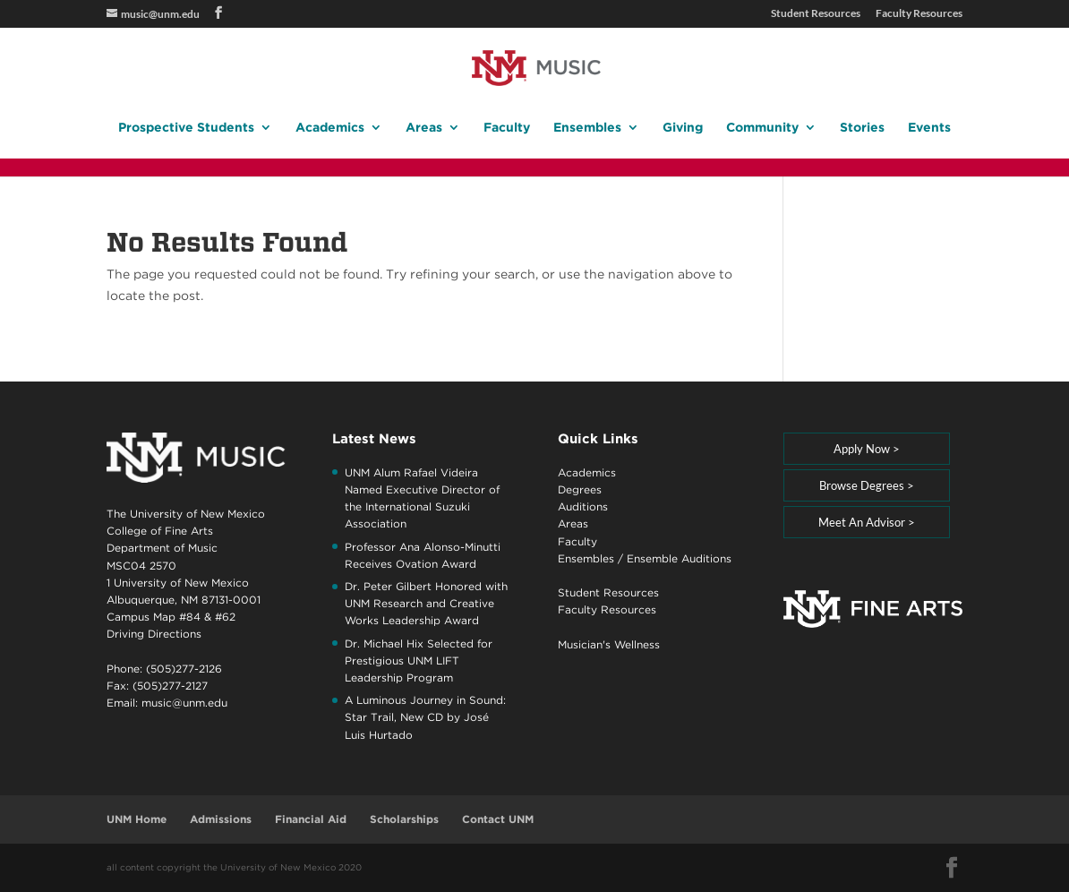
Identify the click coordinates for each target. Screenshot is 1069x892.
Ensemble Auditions (679, 558)
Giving (683, 127)
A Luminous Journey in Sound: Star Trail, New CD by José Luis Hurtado (425, 717)
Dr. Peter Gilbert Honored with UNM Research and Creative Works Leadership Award (426, 603)
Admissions (221, 819)
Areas (424, 127)
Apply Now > (867, 449)
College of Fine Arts (160, 530)
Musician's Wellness (609, 644)
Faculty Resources (919, 14)
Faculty (506, 127)
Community (762, 127)
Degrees (580, 489)
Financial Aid (310, 819)
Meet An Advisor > (866, 522)
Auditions (583, 506)
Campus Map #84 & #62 (171, 616)
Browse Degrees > (866, 485)
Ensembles (587, 127)
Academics (329, 127)
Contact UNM (498, 819)
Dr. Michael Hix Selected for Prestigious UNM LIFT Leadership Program (418, 660)
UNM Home (137, 819)
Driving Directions (154, 633)
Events (929, 127)
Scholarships (404, 819)
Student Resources (815, 14)
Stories (862, 127)
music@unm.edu (184, 702)
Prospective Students (186, 127)
